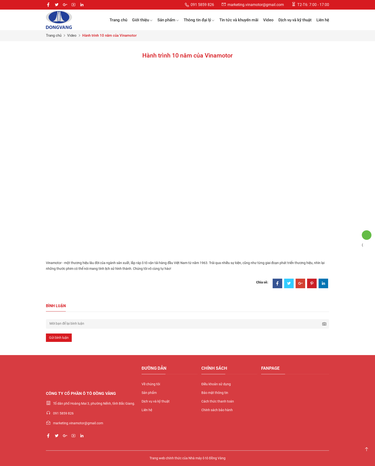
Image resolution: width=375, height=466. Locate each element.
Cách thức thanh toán (217, 401)
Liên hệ (322, 19)
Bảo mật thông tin (214, 393)
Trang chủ (118, 19)
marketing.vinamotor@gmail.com (252, 4)
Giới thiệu (142, 19)
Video (268, 19)
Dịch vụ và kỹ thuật (295, 19)
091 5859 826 (199, 4)
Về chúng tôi (151, 384)
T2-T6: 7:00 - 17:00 (310, 4)
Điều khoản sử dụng (216, 384)
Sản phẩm (168, 19)
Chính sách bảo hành (217, 410)
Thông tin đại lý (199, 19)
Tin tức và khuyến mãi (238, 19)
